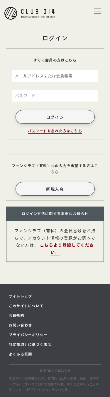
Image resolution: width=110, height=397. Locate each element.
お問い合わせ (20, 324)
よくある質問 (20, 353)
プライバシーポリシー (28, 334)
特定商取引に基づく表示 (30, 344)
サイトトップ (20, 295)
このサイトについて (26, 305)
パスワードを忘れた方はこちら (55, 130)
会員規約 (16, 315)
